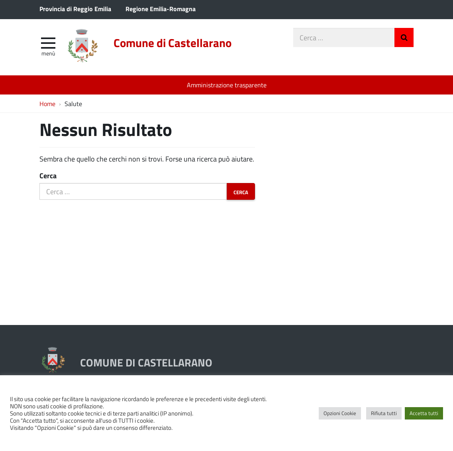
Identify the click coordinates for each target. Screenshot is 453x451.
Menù (48, 53)
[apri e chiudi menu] (48, 42)
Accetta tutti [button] (424, 413)
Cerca (48, 175)
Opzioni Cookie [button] (340, 413)
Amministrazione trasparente (227, 84)
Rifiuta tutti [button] (384, 413)
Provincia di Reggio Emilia (75, 8)
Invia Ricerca (404, 37)
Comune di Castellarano (172, 42)
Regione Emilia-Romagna (161, 8)
